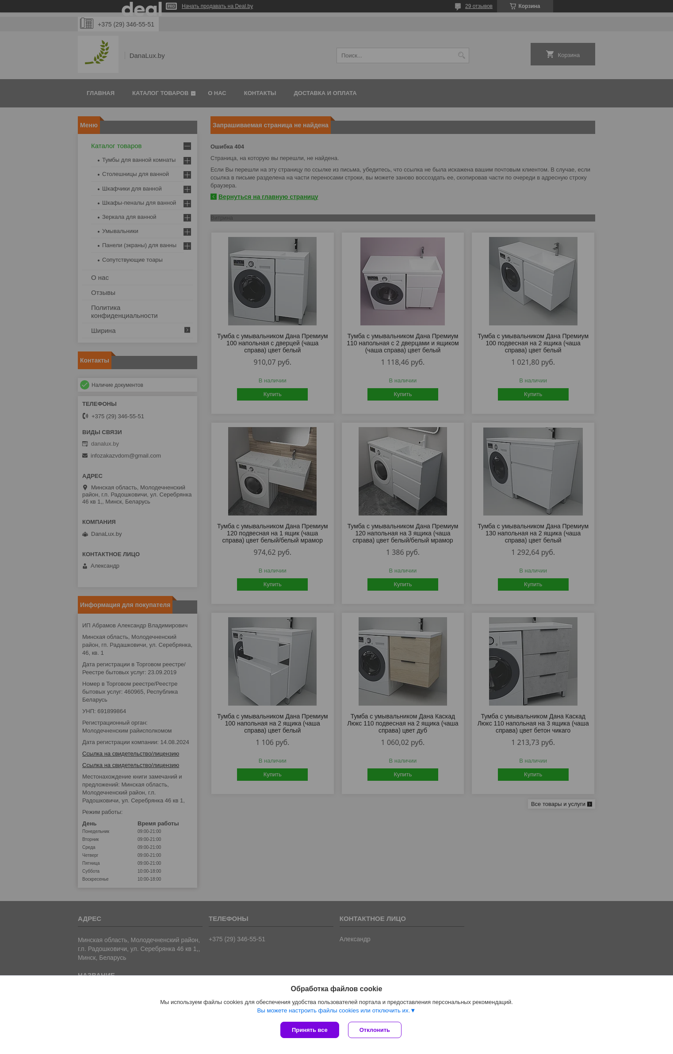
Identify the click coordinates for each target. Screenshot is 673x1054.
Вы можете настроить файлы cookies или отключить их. (333, 1010)
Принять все (310, 1030)
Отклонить (374, 1030)
